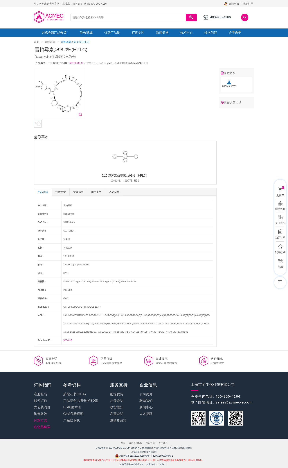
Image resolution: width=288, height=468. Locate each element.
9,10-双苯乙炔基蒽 (114, 175)
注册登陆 (40, 394)
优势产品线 (112, 32)
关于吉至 (235, 32)
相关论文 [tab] (96, 192)
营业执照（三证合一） (157, 464)
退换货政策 (118, 420)
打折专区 (138, 32)
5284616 (67, 340)
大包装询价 (42, 407)
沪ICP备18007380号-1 (162, 456)
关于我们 (163, 443)
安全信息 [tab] (78, 192)
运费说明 (116, 400)
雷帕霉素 (50, 41)
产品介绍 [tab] (43, 192)
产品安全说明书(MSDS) (80, 400)
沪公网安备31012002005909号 (132, 456)
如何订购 (40, 400)
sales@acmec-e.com (234, 402)
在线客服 (232, 3)
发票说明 (116, 414)
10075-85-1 (131, 180)
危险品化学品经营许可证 (132, 464)
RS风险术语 (72, 407)
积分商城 (86, 32)
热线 (280, 266)
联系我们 (146, 400)
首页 (36, 41)
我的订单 (248, 3)
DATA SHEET (229, 84)
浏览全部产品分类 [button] (54, 32)
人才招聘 (146, 414)
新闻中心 (146, 407)
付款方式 (40, 420)
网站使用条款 (135, 443)
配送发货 (116, 394)
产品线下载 (71, 420)
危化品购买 (42, 427)
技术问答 (210, 32)
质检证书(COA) (74, 394)
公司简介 (146, 394)
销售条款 (40, 414)
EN (244, 17)
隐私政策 (150, 443)
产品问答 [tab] (114, 192)
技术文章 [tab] (60, 192)
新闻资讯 (162, 32)
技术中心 (186, 32)
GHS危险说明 (73, 414)
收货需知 (116, 407)
